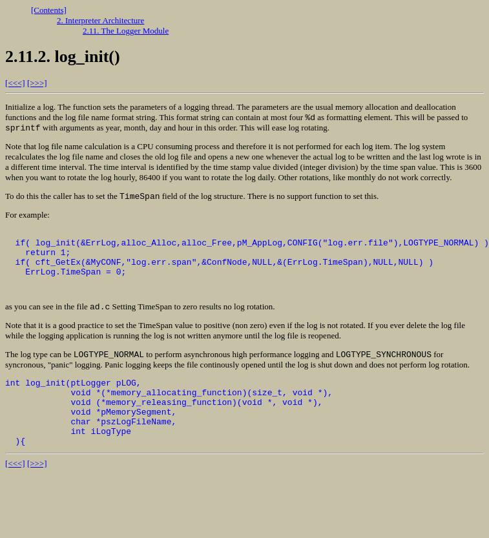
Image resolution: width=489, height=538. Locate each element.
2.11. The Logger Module (126, 31)
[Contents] (49, 10)
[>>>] (37, 83)
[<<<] (15, 83)
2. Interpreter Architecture (100, 20)
